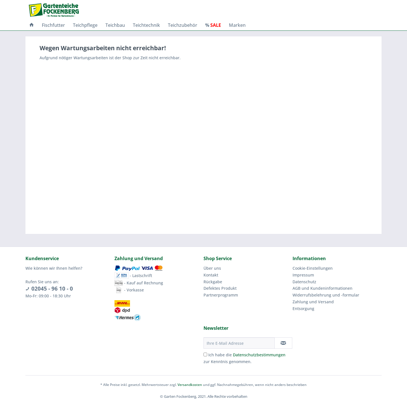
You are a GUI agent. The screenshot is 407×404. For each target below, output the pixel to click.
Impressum (303, 275)
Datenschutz (304, 281)
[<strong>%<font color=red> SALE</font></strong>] (213, 25)
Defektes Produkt (220, 288)
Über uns (212, 268)
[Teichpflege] (85, 25)
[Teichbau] (115, 25)
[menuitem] (31, 25)
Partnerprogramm (221, 295)
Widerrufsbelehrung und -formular (326, 295)
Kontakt (211, 275)
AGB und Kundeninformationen (322, 288)
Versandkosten (189, 384)
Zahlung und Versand (313, 301)
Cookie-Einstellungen (313, 268)
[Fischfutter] (53, 25)
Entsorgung (303, 308)
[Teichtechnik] (146, 25)
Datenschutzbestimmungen (259, 354)
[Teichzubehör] (182, 25)
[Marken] (237, 25)
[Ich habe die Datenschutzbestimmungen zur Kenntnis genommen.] (205, 354)
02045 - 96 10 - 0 (52, 288)
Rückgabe (213, 281)
